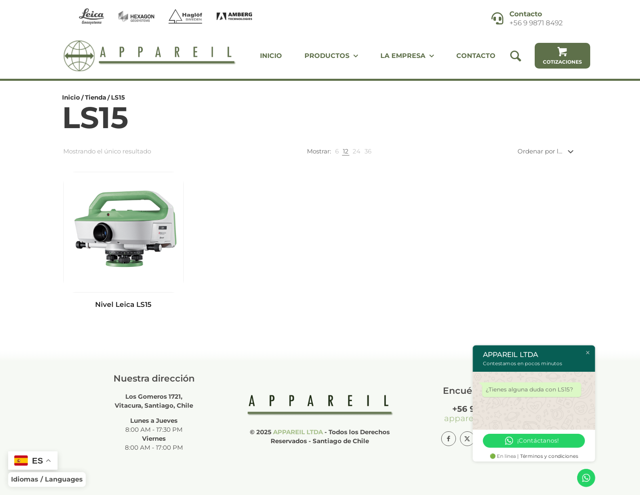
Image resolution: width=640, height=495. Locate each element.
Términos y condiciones (549, 456)
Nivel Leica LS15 (123, 304)
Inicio (71, 97)
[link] (337, 151)
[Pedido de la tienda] (547, 151)
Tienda (95, 97)
